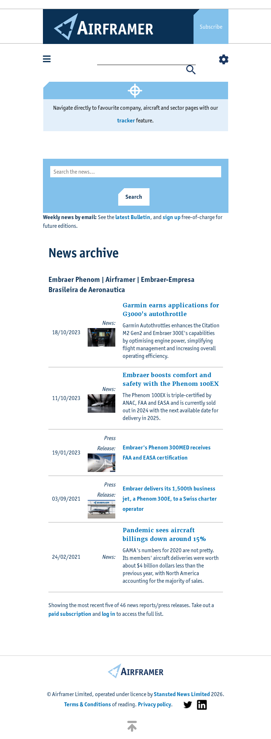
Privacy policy (154, 704)
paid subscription (69, 613)
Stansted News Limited (182, 694)
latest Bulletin (132, 217)
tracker (126, 120)
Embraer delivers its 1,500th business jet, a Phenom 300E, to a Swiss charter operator (170, 498)
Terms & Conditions (87, 704)
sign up (171, 217)
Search (133, 196)
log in (108, 613)
